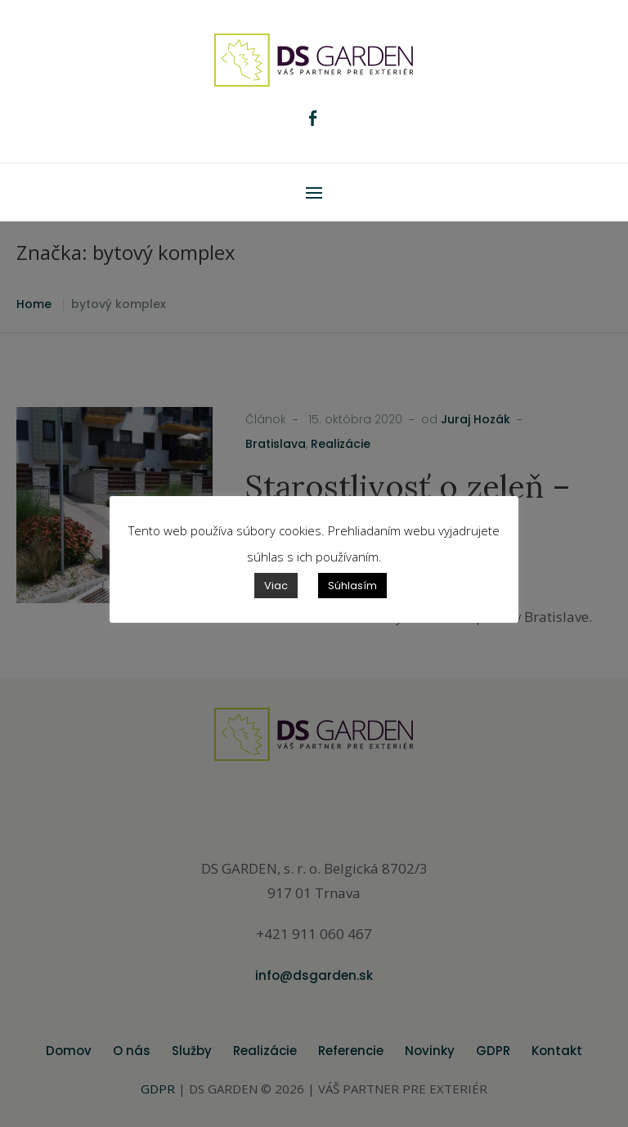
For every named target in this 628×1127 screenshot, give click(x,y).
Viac (276, 585)
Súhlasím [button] (352, 585)
